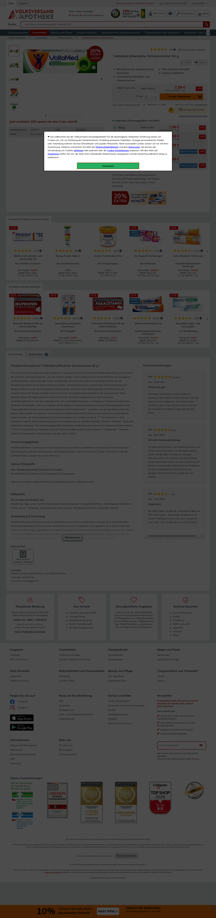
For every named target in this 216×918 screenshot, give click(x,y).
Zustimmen (53, 77)
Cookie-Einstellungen (118, 73)
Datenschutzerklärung (107, 70)
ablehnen (78, 73)
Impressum (134, 70)
